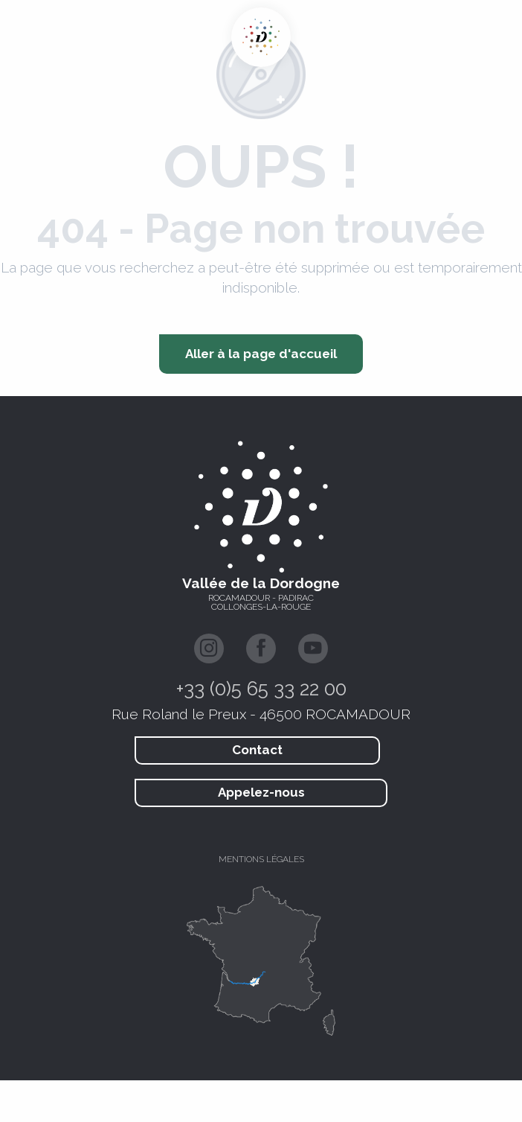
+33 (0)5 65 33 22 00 (261, 689)
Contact (257, 749)
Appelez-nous (261, 792)
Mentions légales (261, 859)
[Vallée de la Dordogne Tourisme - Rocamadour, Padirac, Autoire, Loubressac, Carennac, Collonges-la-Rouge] (261, 37)
